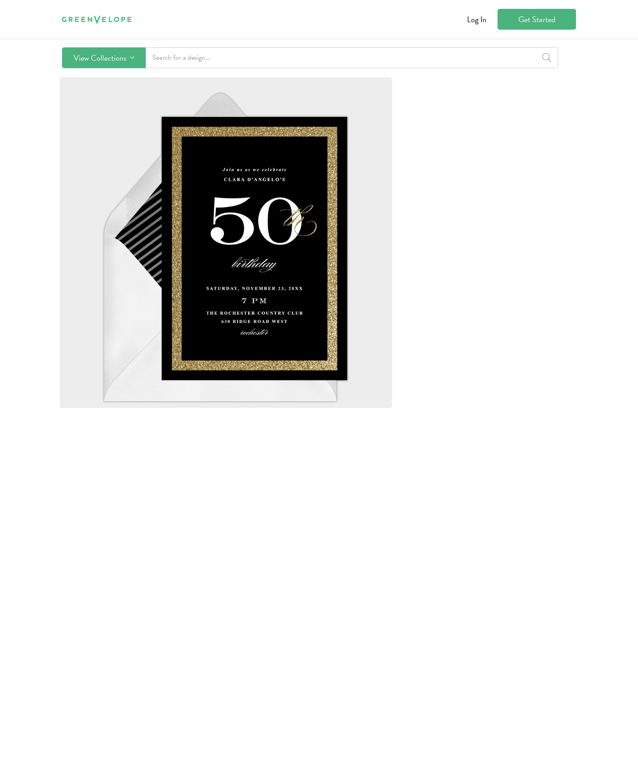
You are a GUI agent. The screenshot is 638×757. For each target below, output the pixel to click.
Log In (476, 19)
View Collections (104, 58)
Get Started (537, 19)
